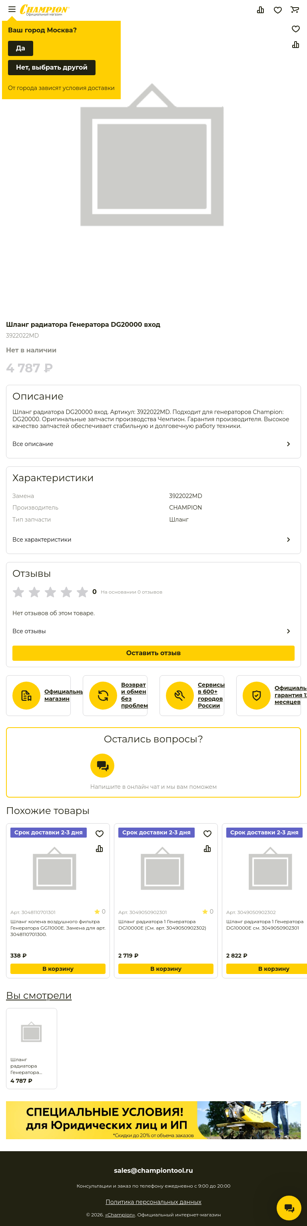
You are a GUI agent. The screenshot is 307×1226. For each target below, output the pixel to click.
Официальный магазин (66, 695)
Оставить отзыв (153, 653)
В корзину (58, 968)
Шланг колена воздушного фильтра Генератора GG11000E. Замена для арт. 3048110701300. (58, 927)
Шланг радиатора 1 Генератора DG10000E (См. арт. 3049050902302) (162, 924)
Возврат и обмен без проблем (134, 696)
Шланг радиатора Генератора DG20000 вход (28, 1066)
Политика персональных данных (153, 1202)
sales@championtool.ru (153, 1170)
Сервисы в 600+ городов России (211, 696)
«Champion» (120, 1215)
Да (20, 48)
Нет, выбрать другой (52, 67)
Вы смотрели (39, 995)
